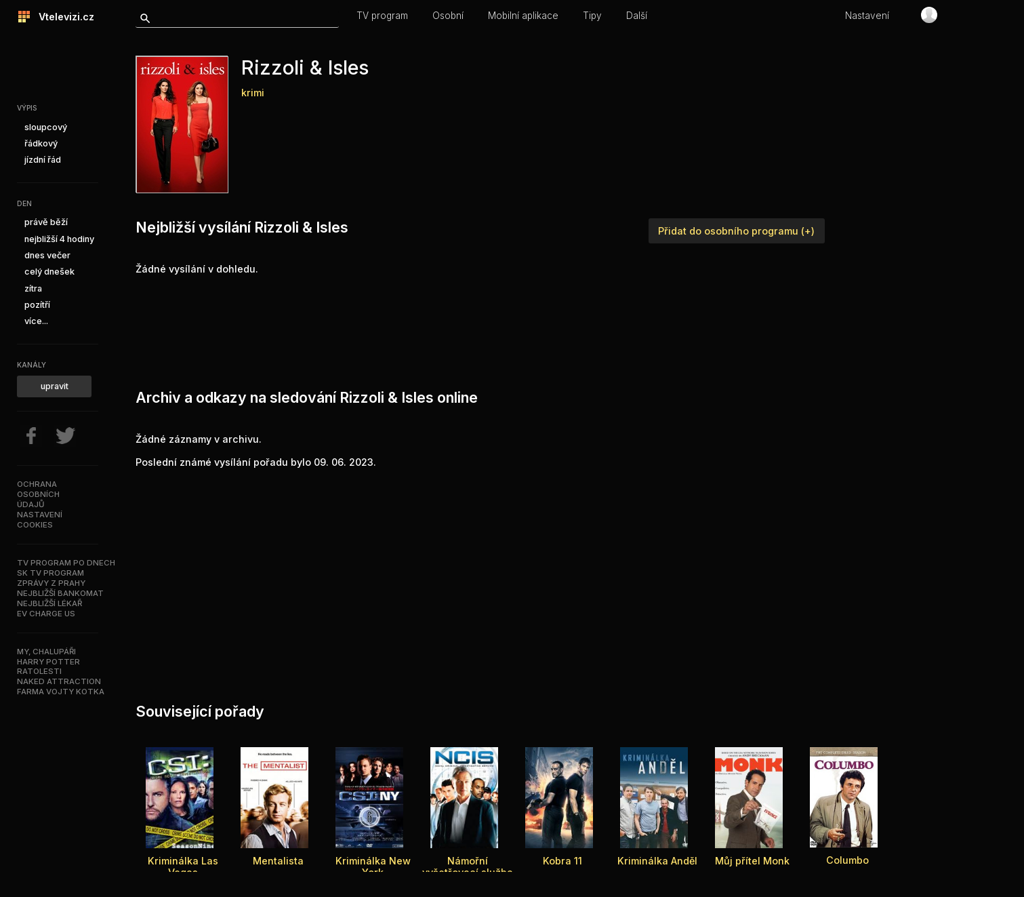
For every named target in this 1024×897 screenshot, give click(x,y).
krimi (252, 92)
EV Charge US (46, 613)
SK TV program (50, 573)
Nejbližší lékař (49, 603)
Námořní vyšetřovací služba (467, 866)
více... (36, 321)
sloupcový (45, 127)
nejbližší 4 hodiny (59, 239)
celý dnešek (49, 271)
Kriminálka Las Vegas (183, 866)
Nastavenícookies (39, 520)
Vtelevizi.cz (62, 16)
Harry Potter (48, 661)
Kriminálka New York (373, 866)
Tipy (592, 15)
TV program (382, 15)
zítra (33, 288)
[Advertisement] (382, 328)
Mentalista (278, 860)
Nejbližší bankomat (60, 593)
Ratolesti (39, 671)
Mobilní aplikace (523, 15)
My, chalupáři (46, 651)
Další (636, 15)
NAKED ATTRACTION (59, 681)
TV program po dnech (66, 562)
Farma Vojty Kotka (60, 691)
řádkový (41, 143)
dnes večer (47, 255)
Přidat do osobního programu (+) (736, 231)
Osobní (448, 15)
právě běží (46, 222)
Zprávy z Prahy (51, 583)
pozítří (37, 305)
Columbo (847, 860)
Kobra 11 (562, 860)
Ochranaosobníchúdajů (38, 494)
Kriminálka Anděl (657, 860)
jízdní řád (42, 160)
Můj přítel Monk (752, 860)
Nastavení (867, 15)
